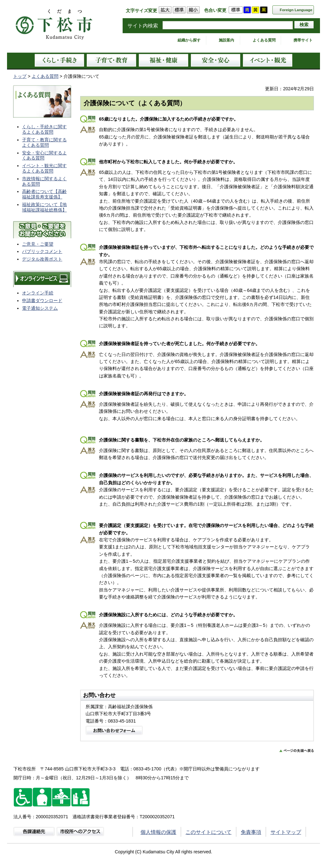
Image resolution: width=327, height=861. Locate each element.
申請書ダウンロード (42, 300)
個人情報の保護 (158, 832)
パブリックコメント (42, 251)
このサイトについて (209, 832)
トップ (20, 76)
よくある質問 (264, 40)
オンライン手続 (37, 292)
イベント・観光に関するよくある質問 (44, 168)
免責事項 (251, 832)
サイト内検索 (142, 25)
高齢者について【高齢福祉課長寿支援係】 (44, 194)
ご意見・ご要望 (37, 244)
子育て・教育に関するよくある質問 (44, 142)
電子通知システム (40, 308)
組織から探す (189, 40)
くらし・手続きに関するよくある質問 (44, 129)
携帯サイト (303, 40)
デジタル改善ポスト (42, 259)
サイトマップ (285, 832)
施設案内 (226, 40)
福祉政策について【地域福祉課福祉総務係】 (44, 207)
